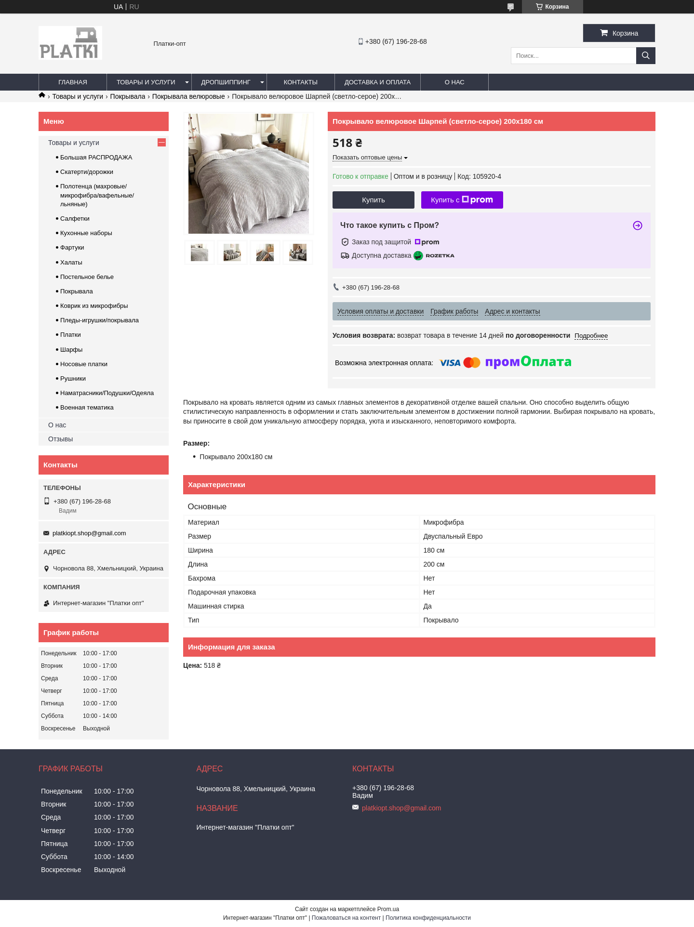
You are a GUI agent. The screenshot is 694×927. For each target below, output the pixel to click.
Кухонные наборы (86, 233)
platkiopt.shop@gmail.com (89, 533)
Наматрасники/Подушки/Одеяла (107, 393)
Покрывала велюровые (188, 96)
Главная (72, 82)
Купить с (462, 200)
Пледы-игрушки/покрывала (99, 320)
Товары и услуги (146, 82)
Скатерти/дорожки (86, 171)
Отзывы (60, 439)
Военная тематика (87, 407)
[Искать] (645, 55)
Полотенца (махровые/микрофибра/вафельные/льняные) (97, 195)
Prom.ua (388, 909)
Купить (373, 200)
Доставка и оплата (378, 82)
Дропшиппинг (226, 82)
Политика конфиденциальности (428, 917)
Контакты (301, 82)
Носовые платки (83, 364)
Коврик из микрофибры (94, 305)
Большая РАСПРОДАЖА (96, 157)
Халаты (71, 262)
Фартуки (72, 247)
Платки (70, 334)
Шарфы (71, 349)
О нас (455, 82)
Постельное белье (87, 276)
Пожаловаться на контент (346, 917)
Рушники (73, 378)
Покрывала (128, 96)
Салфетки (75, 218)
